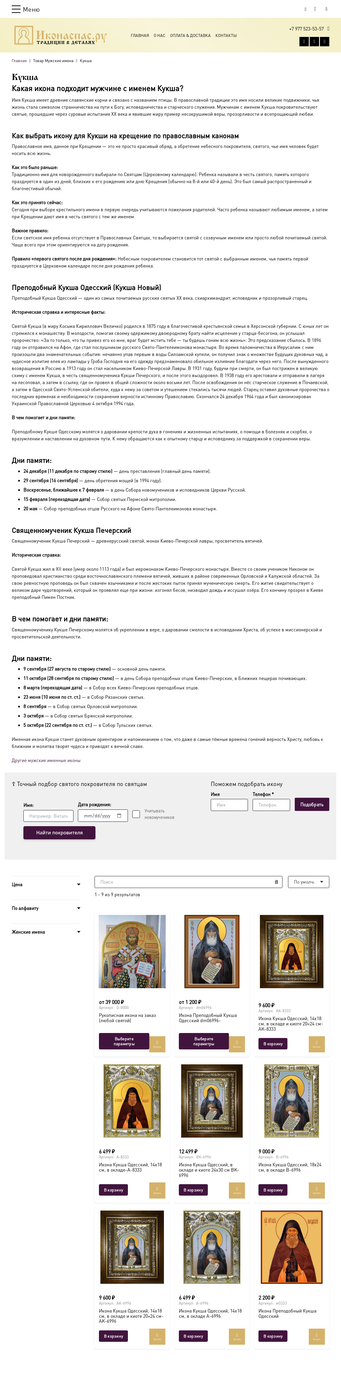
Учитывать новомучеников (159, 814)
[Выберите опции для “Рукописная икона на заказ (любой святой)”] (124, 1041)
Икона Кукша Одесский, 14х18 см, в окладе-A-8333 (130, 1167)
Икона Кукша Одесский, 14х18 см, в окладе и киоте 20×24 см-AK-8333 (290, 1023)
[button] (26, 9)
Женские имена (28, 932)
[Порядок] (308, 882)
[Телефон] (271, 805)
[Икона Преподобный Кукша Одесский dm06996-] (212, 951)
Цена (17, 885)
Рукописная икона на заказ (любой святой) (127, 1018)
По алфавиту (25, 908)
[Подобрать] (312, 804)
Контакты (226, 35)
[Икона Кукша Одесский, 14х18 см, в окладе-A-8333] (132, 1101)
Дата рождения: (94, 804)
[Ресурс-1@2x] (60, 35)
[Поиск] (188, 882)
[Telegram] (324, 42)
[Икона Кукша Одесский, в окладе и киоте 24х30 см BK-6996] (212, 1101)
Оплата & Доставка (190, 35)
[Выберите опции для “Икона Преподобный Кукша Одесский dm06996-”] (204, 1041)
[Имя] (229, 805)
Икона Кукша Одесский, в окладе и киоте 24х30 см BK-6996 (209, 1170)
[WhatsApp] (314, 42)
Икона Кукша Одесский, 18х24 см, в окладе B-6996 (289, 1167)
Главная (140, 35)
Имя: (28, 805)
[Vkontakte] (304, 42)
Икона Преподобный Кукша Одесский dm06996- (208, 1018)
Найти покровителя (54, 833)
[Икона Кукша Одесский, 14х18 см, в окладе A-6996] (212, 1247)
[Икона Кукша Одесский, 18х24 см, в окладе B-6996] (291, 1101)
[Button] (326, 9)
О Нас (159, 35)
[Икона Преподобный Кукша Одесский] (291, 1247)
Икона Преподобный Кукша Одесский (287, 1313)
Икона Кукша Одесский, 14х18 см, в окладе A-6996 (210, 1313)
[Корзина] (315, 9)
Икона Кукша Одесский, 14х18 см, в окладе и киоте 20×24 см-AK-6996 (131, 1316)
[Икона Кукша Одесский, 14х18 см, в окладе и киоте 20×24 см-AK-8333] (291, 951)
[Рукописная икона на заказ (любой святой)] (132, 951)
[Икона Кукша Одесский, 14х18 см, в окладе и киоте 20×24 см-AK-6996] (132, 1247)
